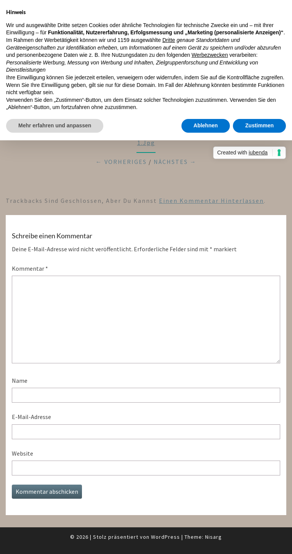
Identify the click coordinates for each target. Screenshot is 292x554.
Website (22, 453)
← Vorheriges (121, 161)
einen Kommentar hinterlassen (211, 200)
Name (19, 380)
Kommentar (30, 268)
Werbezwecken (209, 55)
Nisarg (213, 536)
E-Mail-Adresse (31, 417)
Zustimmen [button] (259, 125)
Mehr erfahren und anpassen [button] (54, 125)
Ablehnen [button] (206, 125)
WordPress (165, 536)
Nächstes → (175, 161)
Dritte (168, 40)
